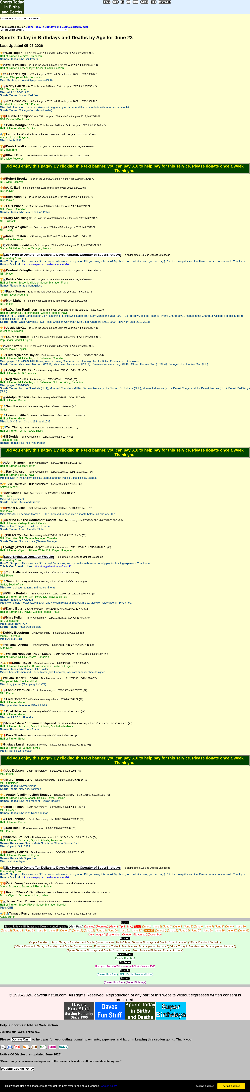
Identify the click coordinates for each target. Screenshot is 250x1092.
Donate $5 (164, 1)
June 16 (65, 930)
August (100, 934)
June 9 (230, 926)
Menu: (125, 922)
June (138, 926)
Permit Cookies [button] (231, 1086)
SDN (135, 1)
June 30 (232, 930)
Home (106, 1)
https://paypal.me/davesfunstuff (52, 566)
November (140, 934)
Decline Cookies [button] (205, 1086)
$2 (2, 1047)
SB (122, 1)
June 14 (42, 930)
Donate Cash (20, 1039)
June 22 (137, 930)
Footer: (125, 978)
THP (153, 1)
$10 (17, 1047)
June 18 (89, 930)
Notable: (125, 970)
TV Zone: (125, 962)
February (102, 926)
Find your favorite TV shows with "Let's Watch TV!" (125, 966)
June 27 (196, 930)
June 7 (209, 926)
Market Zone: (125, 954)
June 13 (30, 930)
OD (128, 1)
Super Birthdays (39, 942)
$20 (25, 1047)
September (113, 934)
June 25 (172, 930)
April (122, 926)
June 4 (178, 926)
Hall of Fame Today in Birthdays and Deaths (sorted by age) (151, 942)
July (91, 934)
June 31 (243, 930)
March (113, 926)
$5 (9, 1047)
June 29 (220, 930)
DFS (115, 1)
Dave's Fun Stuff (125, 958)
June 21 (125, 930)
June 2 (157, 926)
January (89, 926)
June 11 (6, 930)
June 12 (18, 930)
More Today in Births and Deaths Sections (158, 950)
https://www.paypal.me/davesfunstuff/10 (45, 264)
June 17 (77, 930)
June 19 (101, 930)
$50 (34, 1047)
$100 (52, 1047)
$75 (42, 1047)
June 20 (113, 930)
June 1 (147, 926)
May (129, 926)
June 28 (208, 930)
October (127, 934)
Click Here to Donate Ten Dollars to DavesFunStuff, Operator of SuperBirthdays (62, 254)
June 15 (54, 930)
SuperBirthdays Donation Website (29, 556)
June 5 (188, 926)
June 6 (199, 926)
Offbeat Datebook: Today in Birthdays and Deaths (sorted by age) (53, 946)
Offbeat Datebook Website (204, 942)
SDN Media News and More (135, 974)
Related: (125, 938)
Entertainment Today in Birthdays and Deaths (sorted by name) (131, 946)
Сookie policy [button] (109, 1086)
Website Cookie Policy (17, 1068)
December (155, 934)
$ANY (63, 1047)
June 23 (148, 930)
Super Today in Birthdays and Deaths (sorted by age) (82, 942)
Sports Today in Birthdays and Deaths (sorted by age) (57, 27)
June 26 (184, 930)
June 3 (168, 926)
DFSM (144, 1)
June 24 (160, 930)
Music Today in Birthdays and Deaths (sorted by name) (203, 946)
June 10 (241, 926)
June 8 (219, 926)
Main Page (76, 926)
